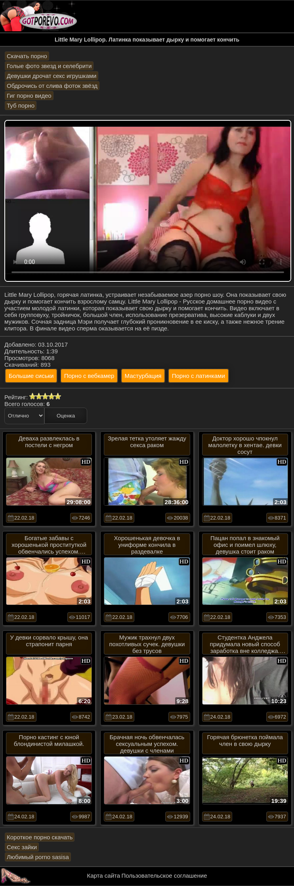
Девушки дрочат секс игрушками (51, 75)
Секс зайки (22, 847)
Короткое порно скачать (40, 837)
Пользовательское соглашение (164, 875)
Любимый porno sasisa (38, 857)
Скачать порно (27, 56)
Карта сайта (103, 875)
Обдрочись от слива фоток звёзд (52, 85)
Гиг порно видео (29, 95)
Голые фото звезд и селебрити (49, 66)
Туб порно (20, 105)
